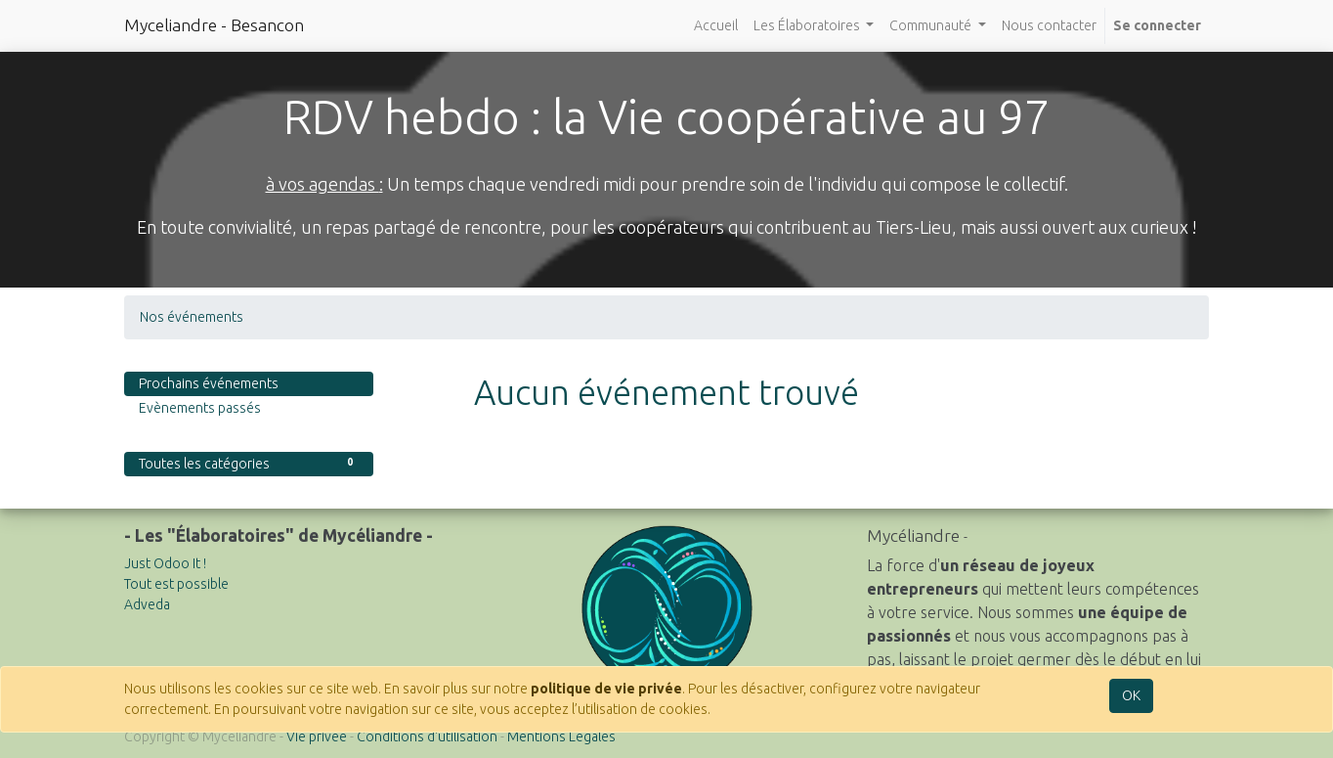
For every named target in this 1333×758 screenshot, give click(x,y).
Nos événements (191, 317)
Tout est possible (176, 584)
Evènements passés (200, 408)
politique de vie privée (606, 688)
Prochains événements (209, 383)
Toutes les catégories (249, 462)
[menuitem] (716, 26)
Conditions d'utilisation (427, 736)
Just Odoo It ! (165, 563)
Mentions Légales (561, 736)
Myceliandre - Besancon (214, 25)
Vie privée (316, 736)
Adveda (147, 604)
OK (1131, 695)
